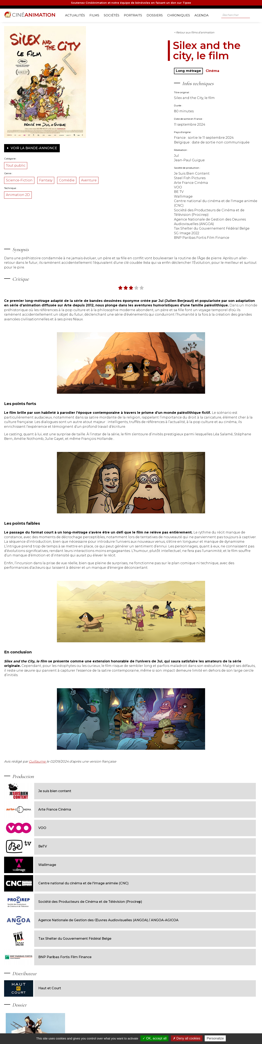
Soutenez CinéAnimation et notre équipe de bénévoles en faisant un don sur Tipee (131, 3)
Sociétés (113, 14)
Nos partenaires (87, 1031)
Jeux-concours (145, 1031)
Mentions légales (211, 1031)
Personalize (215, 1038)
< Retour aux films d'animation (144, 31)
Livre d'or (125, 1031)
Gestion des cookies (185, 1031)
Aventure (46, 188)
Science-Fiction (51, 179)
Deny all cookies (186, 1038)
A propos (46, 1031)
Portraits (134, 14)
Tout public (48, 164)
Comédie (99, 179)
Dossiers (156, 14)
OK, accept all (154, 1038)
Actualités (76, 14)
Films (96, 14)
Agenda (203, 14)
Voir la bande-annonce (64, 146)
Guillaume (70, 783)
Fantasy (78, 179)
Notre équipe (64, 1031)
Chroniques (180, 14)
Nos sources (108, 1031)
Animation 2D (50, 203)
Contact (164, 1031)
